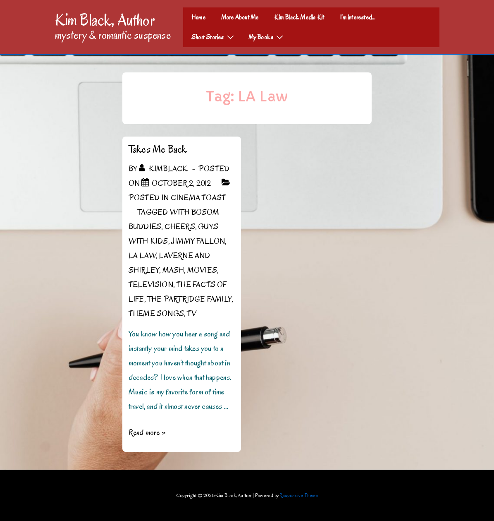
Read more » (147, 432)
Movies (202, 270)
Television (151, 284)
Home (198, 17)
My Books (267, 37)
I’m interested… (357, 17)
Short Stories (213, 37)
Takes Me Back (158, 149)
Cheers (180, 226)
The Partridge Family (189, 299)
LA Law (142, 255)
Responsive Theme (298, 495)
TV (191, 313)
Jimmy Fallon (198, 241)
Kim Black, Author (105, 20)
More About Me (240, 17)
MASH (173, 270)
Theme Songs (156, 313)
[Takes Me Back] (181, 183)
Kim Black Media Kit (299, 17)
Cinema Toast (198, 197)
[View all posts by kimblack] (164, 168)
